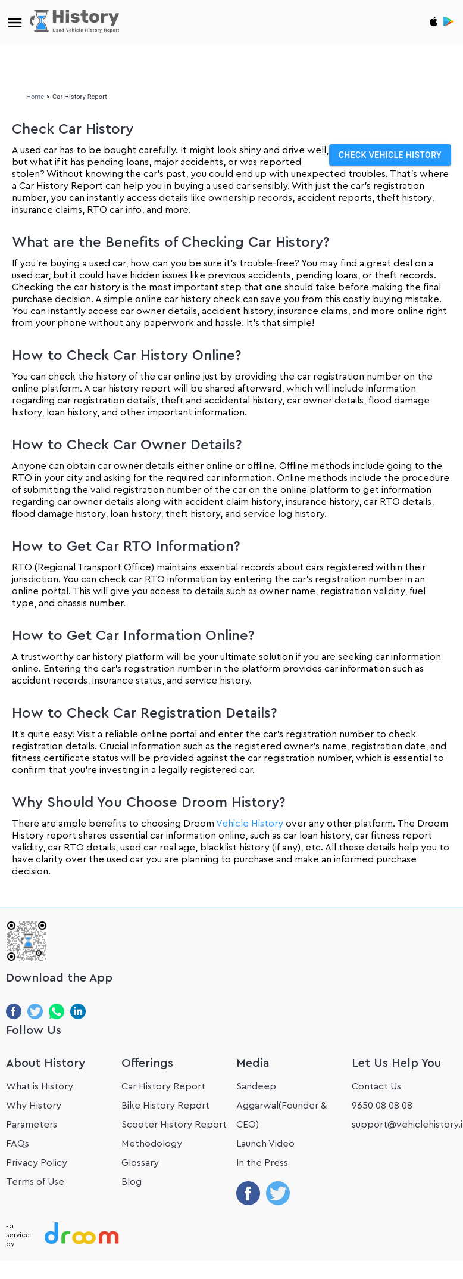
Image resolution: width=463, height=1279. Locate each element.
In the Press (262, 1163)
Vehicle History (251, 823)
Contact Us (376, 1086)
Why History (33, 1105)
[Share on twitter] (278, 1182)
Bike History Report (165, 1105)
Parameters (31, 1124)
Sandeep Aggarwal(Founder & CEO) (281, 1105)
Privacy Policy (36, 1163)
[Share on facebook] (248, 1182)
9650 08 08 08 (382, 1105)
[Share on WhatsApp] (56, 1013)
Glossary (140, 1163)
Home (35, 97)
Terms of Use (35, 1182)
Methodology (151, 1143)
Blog (131, 1182)
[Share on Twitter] (35, 1013)
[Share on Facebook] (13, 1013)
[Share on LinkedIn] (78, 1013)
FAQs (17, 1143)
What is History (39, 1086)
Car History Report (163, 1086)
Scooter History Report (174, 1124)
